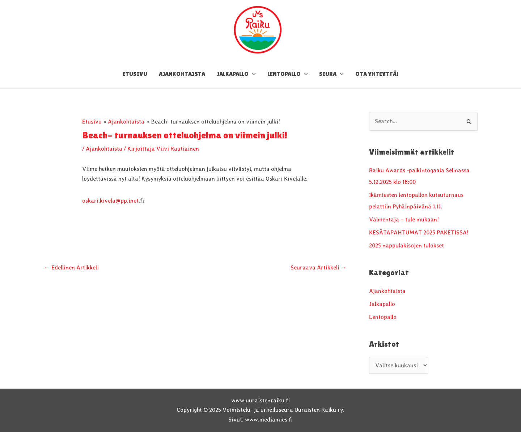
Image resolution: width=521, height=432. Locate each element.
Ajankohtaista (104, 148)
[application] (252, 74)
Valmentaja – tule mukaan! (404, 219)
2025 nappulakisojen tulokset (406, 245)
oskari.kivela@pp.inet (110, 200)
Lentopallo (383, 317)
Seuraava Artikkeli (319, 267)
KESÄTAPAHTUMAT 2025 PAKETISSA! (419, 232)
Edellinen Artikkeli (71, 267)
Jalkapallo (382, 304)
